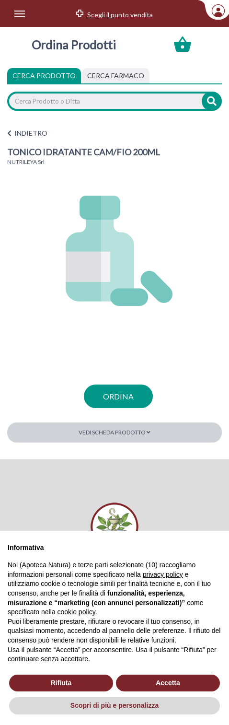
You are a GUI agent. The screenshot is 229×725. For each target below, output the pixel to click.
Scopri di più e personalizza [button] (114, 705)
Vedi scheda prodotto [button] (114, 432)
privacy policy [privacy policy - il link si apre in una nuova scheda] (163, 574)
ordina (118, 396)
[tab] (115, 75)
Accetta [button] (168, 683)
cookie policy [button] (76, 612)
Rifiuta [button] (61, 683)
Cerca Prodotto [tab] (44, 75)
